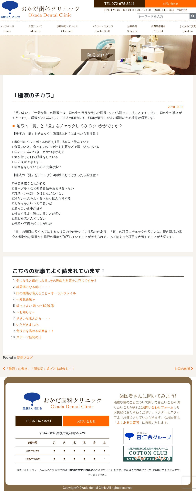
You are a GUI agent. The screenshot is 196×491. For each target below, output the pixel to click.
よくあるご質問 (188, 29)
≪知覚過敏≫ (25, 299)
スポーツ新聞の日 (28, 337)
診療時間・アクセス (67, 29)
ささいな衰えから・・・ (33, 318)
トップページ (7, 29)
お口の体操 (184, 369)
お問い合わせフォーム (157, 407)
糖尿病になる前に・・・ (33, 287)
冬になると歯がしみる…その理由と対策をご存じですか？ (56, 280)
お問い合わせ (170, 3)
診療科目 (132, 29)
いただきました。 (28, 324)
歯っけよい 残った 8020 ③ (35, 306)
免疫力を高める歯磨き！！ (35, 331)
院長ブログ (25, 358)
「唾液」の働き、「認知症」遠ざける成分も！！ (39, 369)
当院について (35, 29)
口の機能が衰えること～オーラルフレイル (46, 293)
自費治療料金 (158, 29)
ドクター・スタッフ (102, 29)
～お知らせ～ (25, 312)
